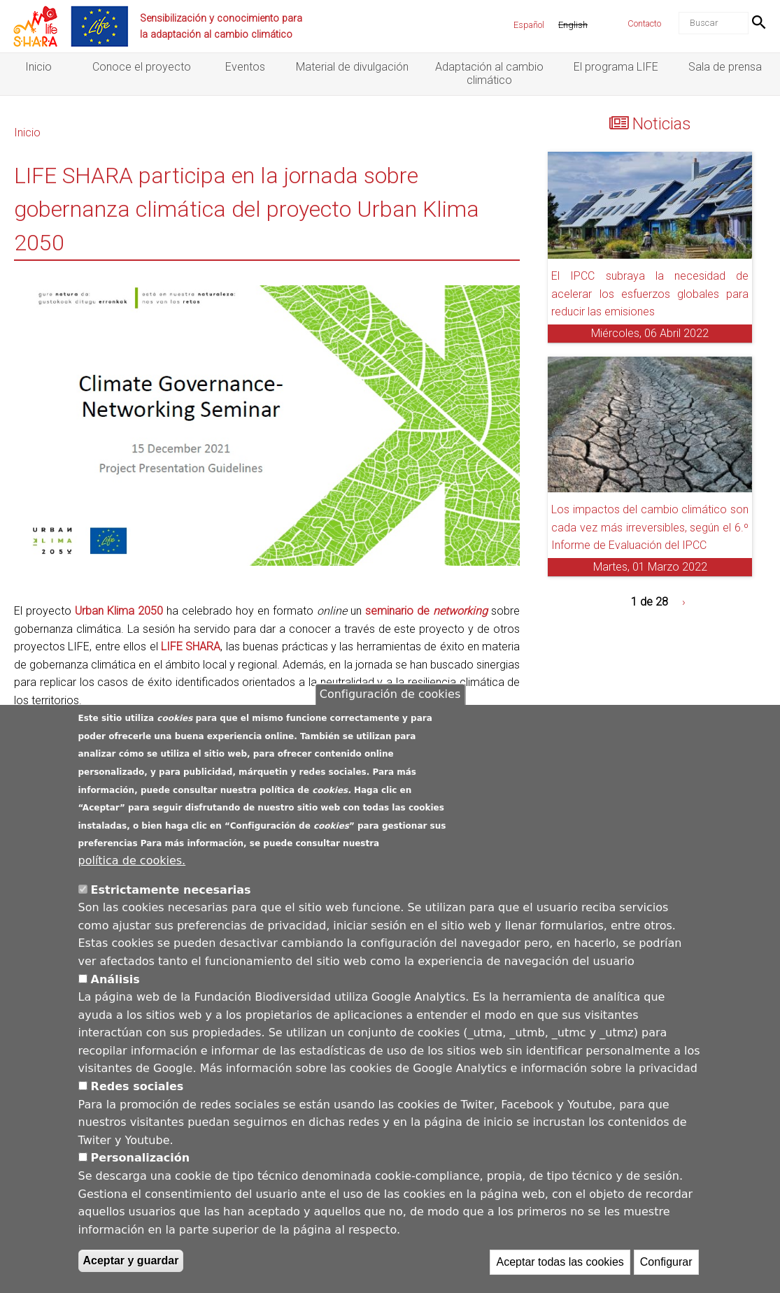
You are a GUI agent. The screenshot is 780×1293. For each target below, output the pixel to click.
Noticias (661, 124)
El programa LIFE (616, 66)
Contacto (644, 23)
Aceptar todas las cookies (559, 1262)
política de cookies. (132, 860)
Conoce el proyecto (141, 66)
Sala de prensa (725, 66)
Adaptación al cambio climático (489, 73)
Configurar (666, 1262)
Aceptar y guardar (131, 1260)
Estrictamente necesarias (171, 889)
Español (528, 25)
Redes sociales (137, 1086)
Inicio (38, 66)
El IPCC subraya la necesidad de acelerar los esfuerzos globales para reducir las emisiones (650, 293)
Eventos (245, 66)
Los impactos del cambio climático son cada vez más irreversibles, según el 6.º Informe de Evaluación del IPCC (650, 527)
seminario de (426, 610)
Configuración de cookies (390, 694)
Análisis (115, 979)
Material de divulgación (352, 66)
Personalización (140, 1157)
